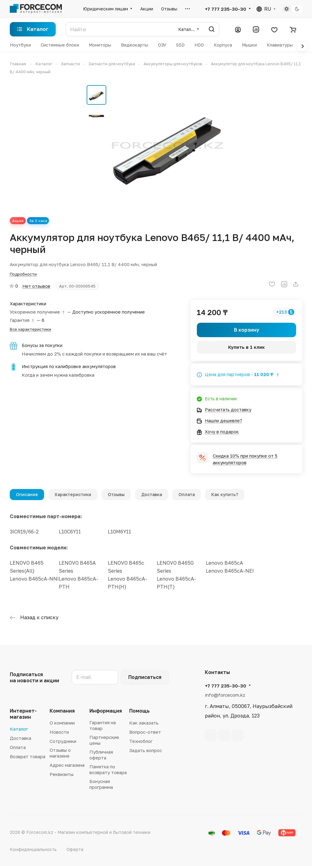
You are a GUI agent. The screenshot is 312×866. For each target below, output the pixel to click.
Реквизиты (61, 774)
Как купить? (224, 494)
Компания (62, 711)
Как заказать (144, 722)
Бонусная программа (101, 784)
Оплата (187, 494)
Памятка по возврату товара (108, 769)
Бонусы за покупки (42, 345)
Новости (59, 732)
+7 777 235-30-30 (225, 9)
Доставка (151, 494)
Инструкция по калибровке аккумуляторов (69, 366)
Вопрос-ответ (145, 732)
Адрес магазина (67, 765)
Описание (27, 494)
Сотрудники (63, 741)
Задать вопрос (145, 750)
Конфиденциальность (33, 849)
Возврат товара (27, 756)
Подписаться (144, 677)
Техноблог (140, 741)
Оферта (74, 849)
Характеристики (73, 494)
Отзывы (116, 494)
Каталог (19, 729)
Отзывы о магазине (60, 753)
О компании (62, 722)
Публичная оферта (101, 754)
